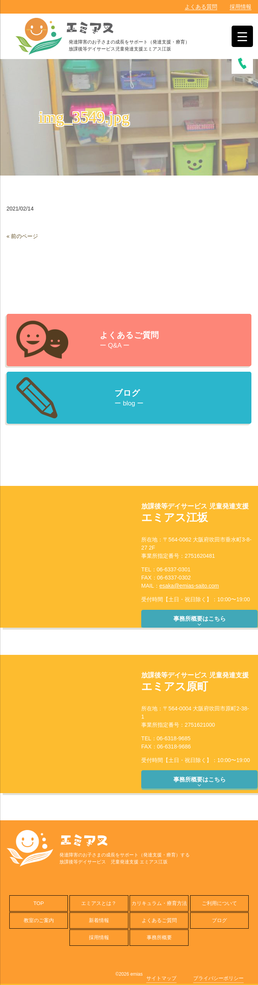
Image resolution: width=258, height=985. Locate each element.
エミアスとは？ (98, 903)
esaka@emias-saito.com (189, 586)
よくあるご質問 (159, 920)
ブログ (219, 920)
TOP (38, 903)
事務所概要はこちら (199, 621)
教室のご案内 (39, 920)
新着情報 (99, 920)
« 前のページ (22, 236)
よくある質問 (201, 6)
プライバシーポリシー (218, 978)
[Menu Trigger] (242, 36)
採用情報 (240, 6)
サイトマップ (161, 978)
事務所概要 (159, 937)
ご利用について (219, 903)
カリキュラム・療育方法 (159, 903)
